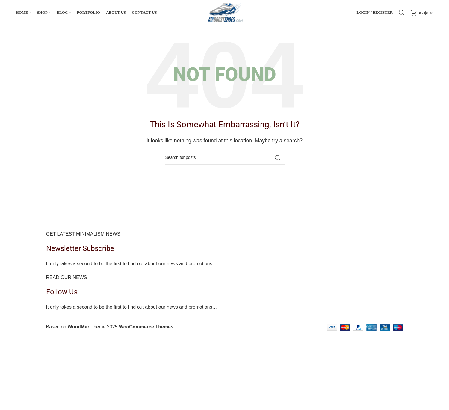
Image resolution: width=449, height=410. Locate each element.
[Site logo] (224, 12)
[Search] (402, 13)
